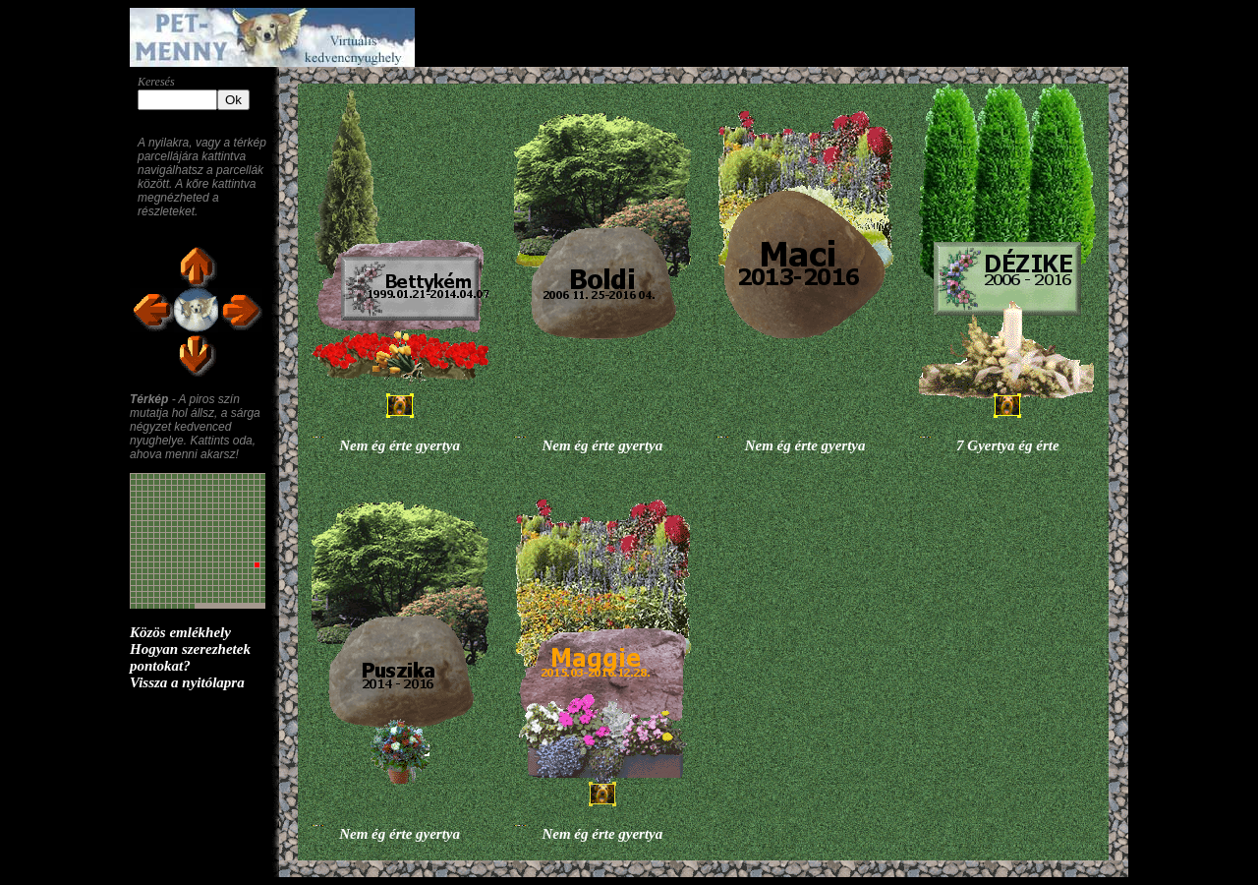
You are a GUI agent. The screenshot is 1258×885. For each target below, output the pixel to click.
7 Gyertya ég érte (1007, 445)
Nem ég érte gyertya (399, 445)
